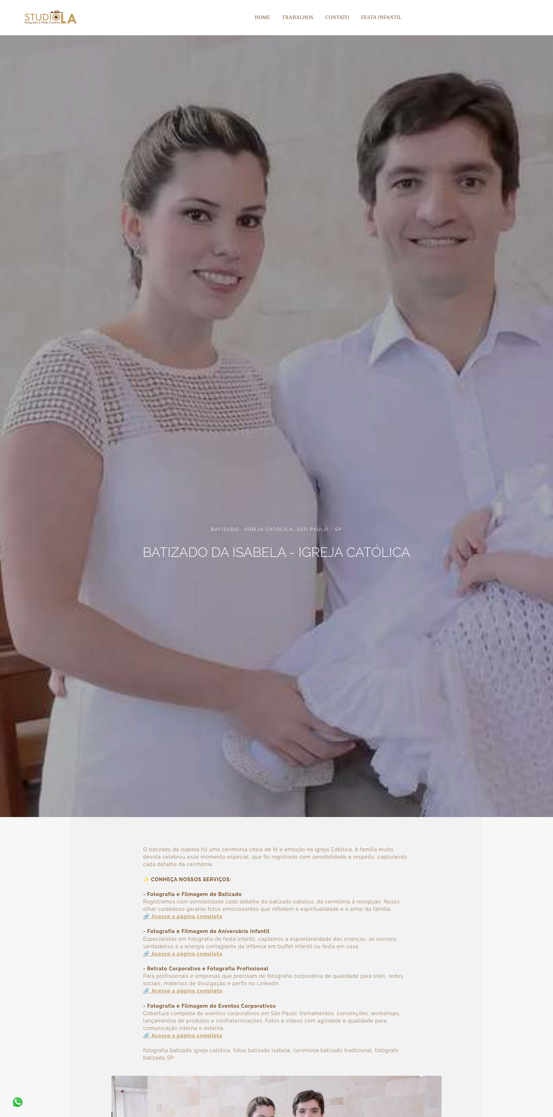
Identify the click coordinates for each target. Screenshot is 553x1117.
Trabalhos (298, 17)
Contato (337, 17)
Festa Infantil (381, 17)
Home (262, 17)
